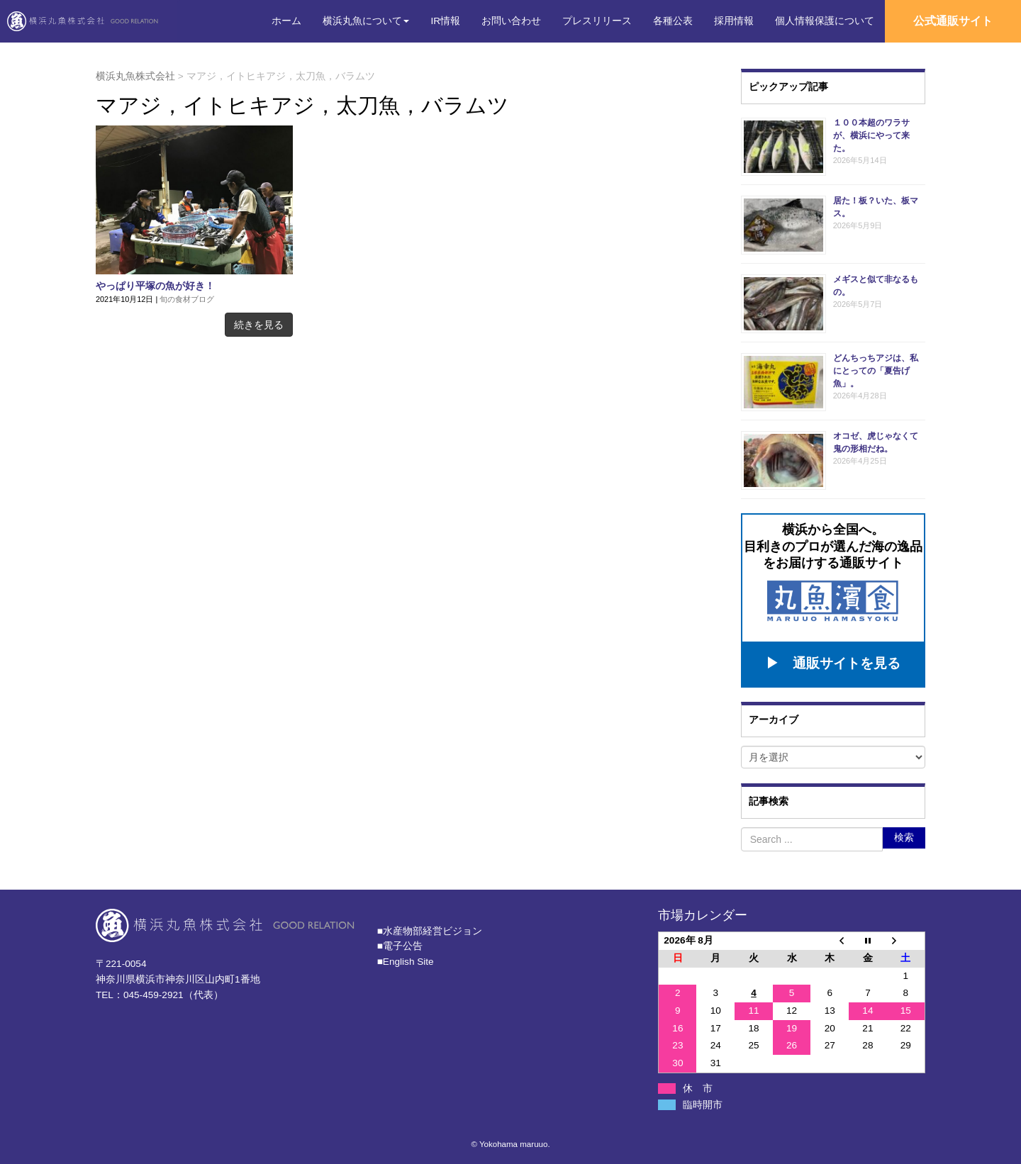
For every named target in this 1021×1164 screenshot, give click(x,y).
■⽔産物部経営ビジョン (429, 925)
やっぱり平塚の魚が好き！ (155, 286)
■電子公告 (400, 941)
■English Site (405, 956)
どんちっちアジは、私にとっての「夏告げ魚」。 (875, 370)
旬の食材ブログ (187, 299)
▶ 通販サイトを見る (833, 658)
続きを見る (259, 324)
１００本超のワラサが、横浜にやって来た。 (871, 135)
